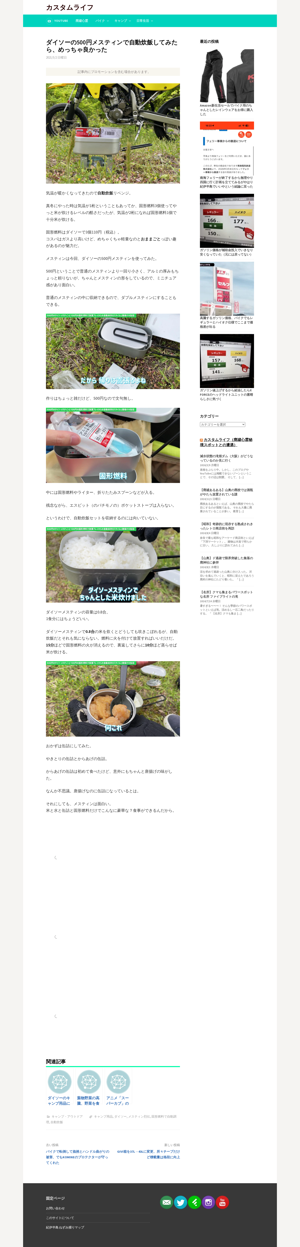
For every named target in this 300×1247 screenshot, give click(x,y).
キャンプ (120, 21)
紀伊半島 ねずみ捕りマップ (65, 1227)
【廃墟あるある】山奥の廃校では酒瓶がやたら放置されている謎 (226, 492)
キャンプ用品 (103, 1116)
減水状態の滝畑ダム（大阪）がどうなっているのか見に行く (226, 458)
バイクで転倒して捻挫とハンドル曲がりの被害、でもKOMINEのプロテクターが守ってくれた (77, 1157)
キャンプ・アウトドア (67, 1116)
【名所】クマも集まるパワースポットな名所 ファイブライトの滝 (226, 594)
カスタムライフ (70, 7)
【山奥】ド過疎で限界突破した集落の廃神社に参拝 (226, 560)
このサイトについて (60, 1218)
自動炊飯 (57, 1122)
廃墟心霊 (82, 21)
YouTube (61, 21)
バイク (100, 21)
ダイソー (120, 1116)
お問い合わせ (55, 1208)
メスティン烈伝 (139, 1116)
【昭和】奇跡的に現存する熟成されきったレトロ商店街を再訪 (226, 526)
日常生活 (142, 21)
